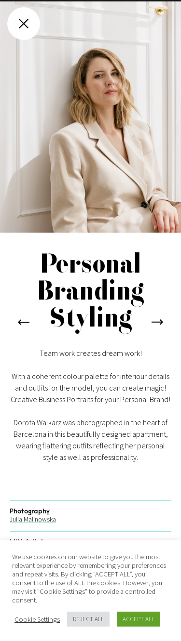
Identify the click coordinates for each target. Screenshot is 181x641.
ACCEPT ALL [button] (138, 619)
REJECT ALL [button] (88, 619)
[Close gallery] (23, 23)
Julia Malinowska (33, 530)
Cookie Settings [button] (37, 619)
